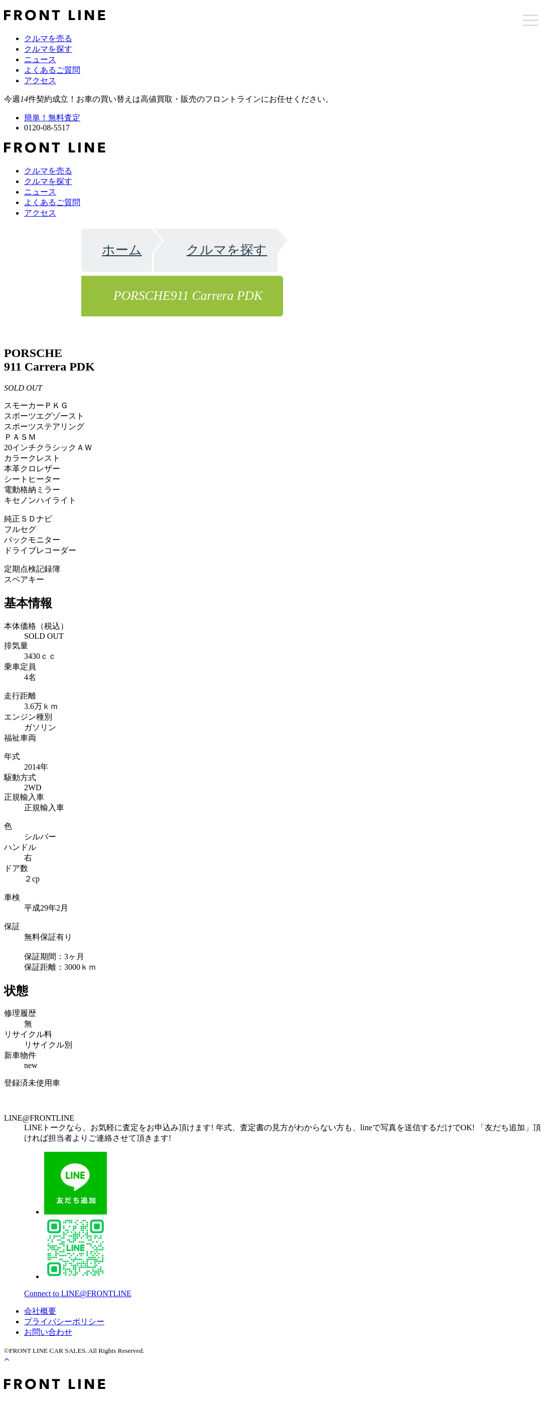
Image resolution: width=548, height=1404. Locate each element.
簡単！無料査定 (52, 117)
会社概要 (40, 1311)
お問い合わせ (48, 1332)
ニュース (40, 59)
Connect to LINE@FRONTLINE (77, 1293)
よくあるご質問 (52, 70)
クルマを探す (48, 49)
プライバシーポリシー (64, 1321)
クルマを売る (48, 38)
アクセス (40, 80)
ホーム (122, 250)
